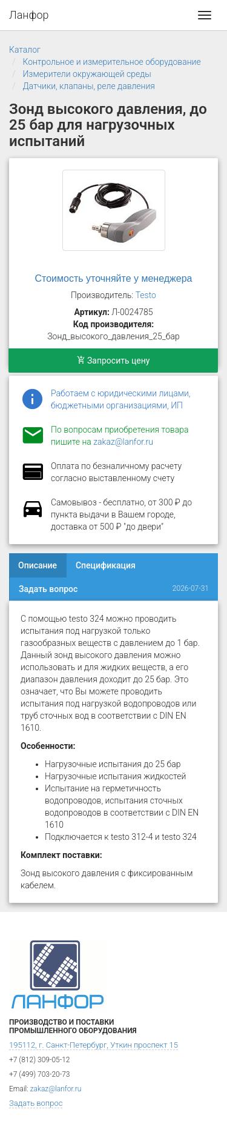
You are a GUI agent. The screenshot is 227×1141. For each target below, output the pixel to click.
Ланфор (29, 14)
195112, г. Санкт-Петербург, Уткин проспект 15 (93, 1045)
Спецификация (106, 565)
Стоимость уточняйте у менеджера (113, 278)
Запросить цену (113, 360)
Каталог (25, 50)
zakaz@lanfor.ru (123, 442)
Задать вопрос (48, 589)
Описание (37, 565)
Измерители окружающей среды (86, 74)
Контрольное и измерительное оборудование (111, 62)
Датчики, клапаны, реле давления (88, 86)
